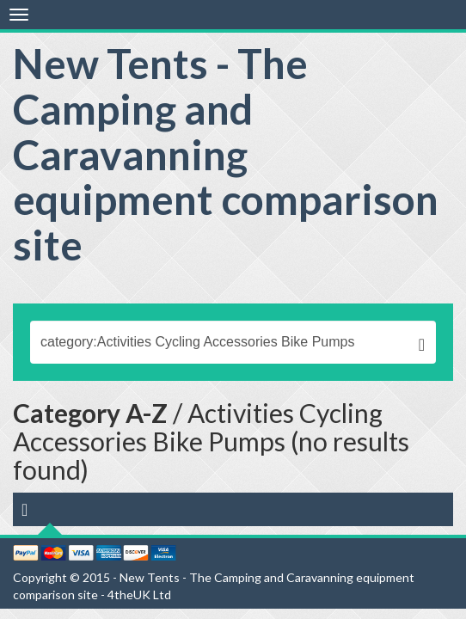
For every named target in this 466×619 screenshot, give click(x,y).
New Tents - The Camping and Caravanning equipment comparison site (225, 154)
